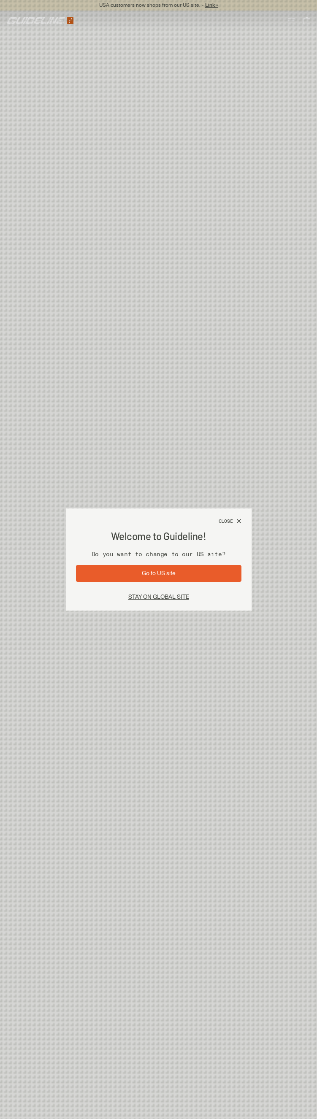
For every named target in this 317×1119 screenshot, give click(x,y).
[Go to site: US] (158, 573)
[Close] (230, 521)
